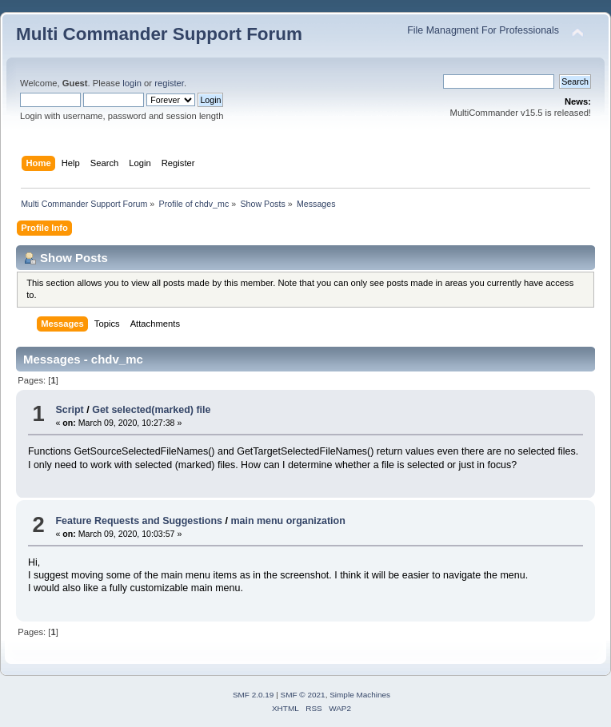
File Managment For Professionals (483, 30)
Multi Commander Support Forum (159, 34)
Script (69, 409)
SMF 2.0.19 (253, 694)
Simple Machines (359, 694)
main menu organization (287, 520)
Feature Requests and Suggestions (138, 520)
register (169, 83)
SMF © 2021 (303, 694)
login (132, 83)
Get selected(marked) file (151, 409)
